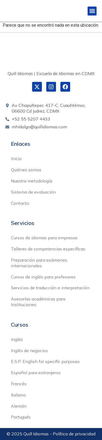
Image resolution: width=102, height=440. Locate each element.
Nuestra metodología (31, 181)
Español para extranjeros (36, 372)
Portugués (21, 417)
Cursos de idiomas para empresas (44, 237)
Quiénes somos (26, 169)
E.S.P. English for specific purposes (45, 361)
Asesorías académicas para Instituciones (38, 301)
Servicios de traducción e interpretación (50, 287)
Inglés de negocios (29, 350)
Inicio (16, 158)
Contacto (20, 203)
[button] (92, 11)
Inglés (17, 339)
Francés (19, 383)
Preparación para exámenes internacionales (39, 262)
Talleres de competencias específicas (48, 249)
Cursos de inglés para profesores (43, 277)
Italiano (18, 395)
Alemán (19, 406)
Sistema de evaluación (33, 192)
